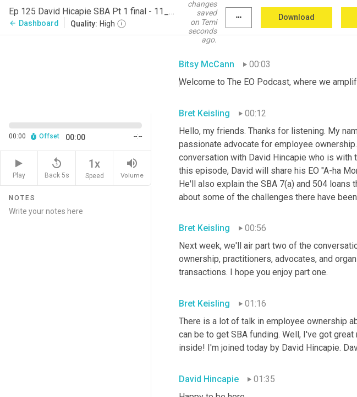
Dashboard (34, 23)
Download (296, 17)
